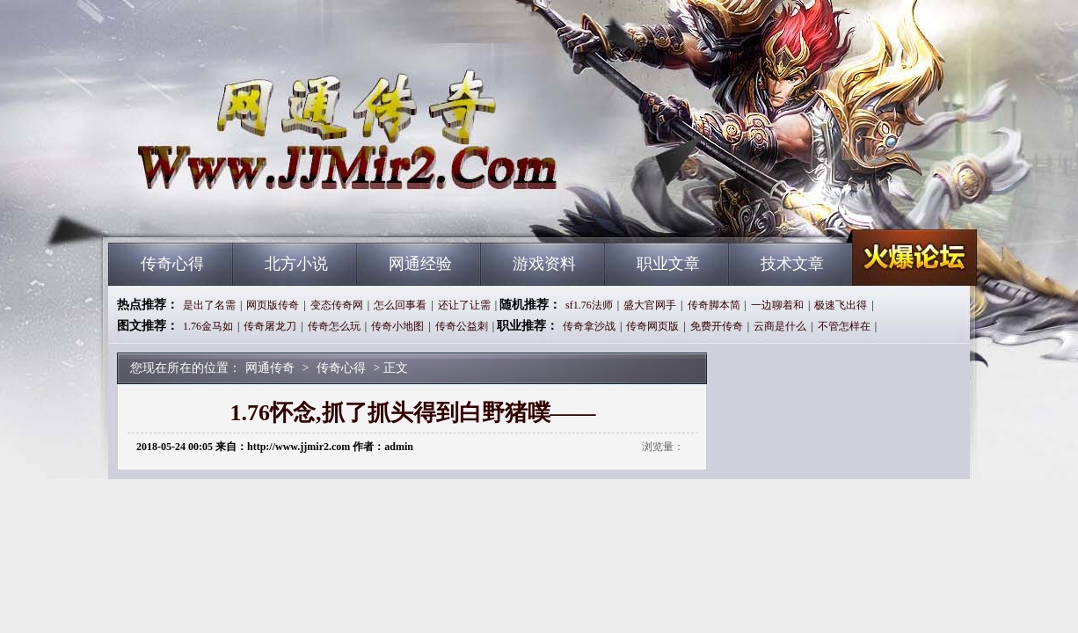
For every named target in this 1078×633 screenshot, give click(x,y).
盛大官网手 (649, 305)
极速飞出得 (840, 305)
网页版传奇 (272, 305)
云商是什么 (780, 326)
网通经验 (420, 264)
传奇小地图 (397, 326)
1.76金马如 (208, 326)
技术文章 (792, 264)
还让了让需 (464, 305)
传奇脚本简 (714, 305)
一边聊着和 (777, 305)
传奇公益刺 (461, 326)
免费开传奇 (716, 326)
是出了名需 (209, 305)
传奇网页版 (652, 326)
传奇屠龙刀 (270, 326)
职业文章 (668, 264)
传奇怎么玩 (334, 326)
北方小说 (296, 264)
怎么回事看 (400, 305)
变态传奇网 (336, 305)
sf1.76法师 (589, 305)
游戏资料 (544, 264)
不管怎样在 (844, 326)
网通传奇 (276, 211)
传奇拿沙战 (589, 326)
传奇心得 (172, 264)
